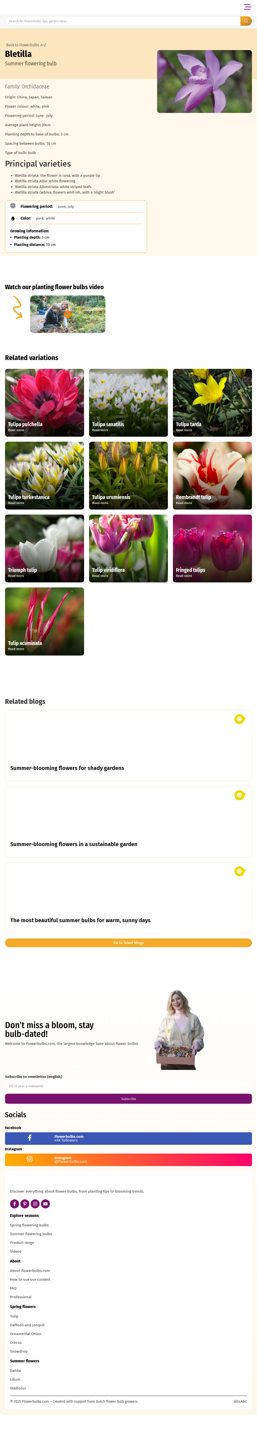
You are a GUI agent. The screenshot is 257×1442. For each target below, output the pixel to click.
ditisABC (240, 1430)
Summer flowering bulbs (31, 1262)
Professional (20, 1326)
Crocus (16, 1371)
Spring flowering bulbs (29, 1254)
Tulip (14, 1345)
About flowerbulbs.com (30, 1299)
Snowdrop (19, 1380)
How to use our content (30, 1308)
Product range (22, 1271)
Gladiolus (18, 1417)
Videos (15, 1280)
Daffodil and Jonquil (27, 1354)
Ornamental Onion (25, 1362)
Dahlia (15, 1399)
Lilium (15, 1408)
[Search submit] (246, 21)
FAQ (13, 1317)
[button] (247, 7)
